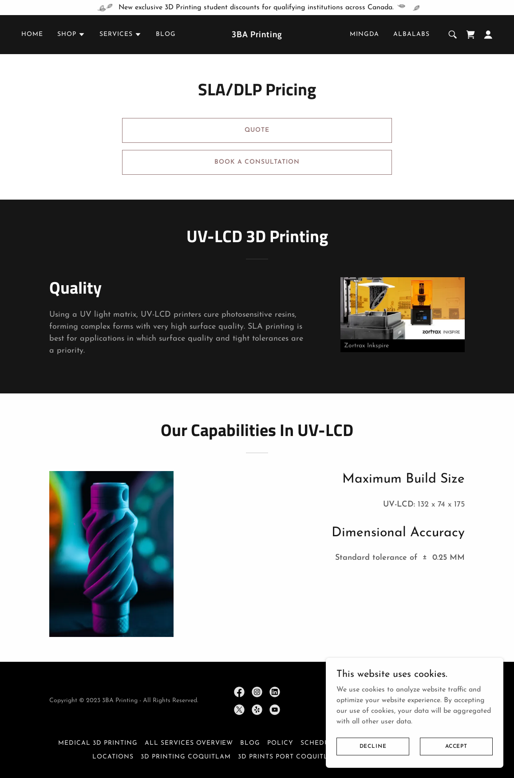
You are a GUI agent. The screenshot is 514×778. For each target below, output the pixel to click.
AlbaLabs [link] (411, 34)
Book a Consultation (257, 162)
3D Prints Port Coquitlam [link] (288, 757)
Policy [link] (280, 743)
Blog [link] (166, 34)
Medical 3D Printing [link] (98, 743)
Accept (456, 746)
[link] (257, 35)
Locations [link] (113, 757)
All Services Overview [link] (189, 743)
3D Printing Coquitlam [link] (186, 757)
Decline (373, 746)
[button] (71, 34)
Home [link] (32, 34)
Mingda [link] (364, 34)
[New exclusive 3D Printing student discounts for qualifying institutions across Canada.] (257, 7)
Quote (257, 130)
